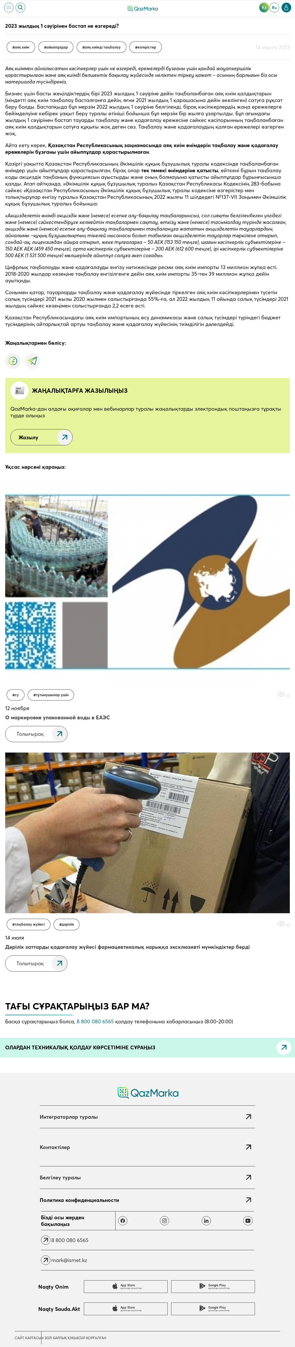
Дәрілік (68, 924)
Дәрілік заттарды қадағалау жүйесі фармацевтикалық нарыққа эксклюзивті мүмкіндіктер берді (127, 947)
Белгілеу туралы (60, 1177)
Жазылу (28, 437)
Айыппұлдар (57, 47)
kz (264, 7)
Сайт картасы (28, 1338)
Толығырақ (30, 734)
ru (274, 7)
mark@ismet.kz (69, 1260)
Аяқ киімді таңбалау (103, 47)
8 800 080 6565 (95, 1021)
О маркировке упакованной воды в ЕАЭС (57, 717)
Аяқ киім (22, 47)
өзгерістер (146, 47)
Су (17, 695)
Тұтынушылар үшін (52, 695)
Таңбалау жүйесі (30, 924)
